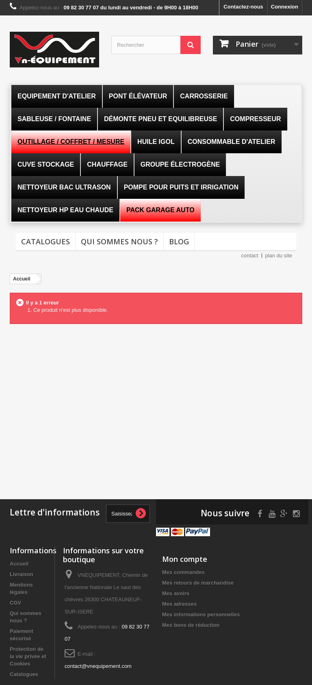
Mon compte (184, 559)
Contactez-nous (243, 7)
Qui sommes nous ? (119, 241)
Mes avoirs (175, 593)
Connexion (284, 7)
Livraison (21, 574)
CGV (15, 603)
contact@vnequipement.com (98, 666)
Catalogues (45, 241)
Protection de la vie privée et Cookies (28, 656)
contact (249, 255)
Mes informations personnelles (201, 614)
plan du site (278, 255)
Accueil (19, 564)
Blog (179, 241)
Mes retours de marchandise (198, 583)
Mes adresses (179, 604)
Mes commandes (183, 572)
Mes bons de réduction (191, 625)
